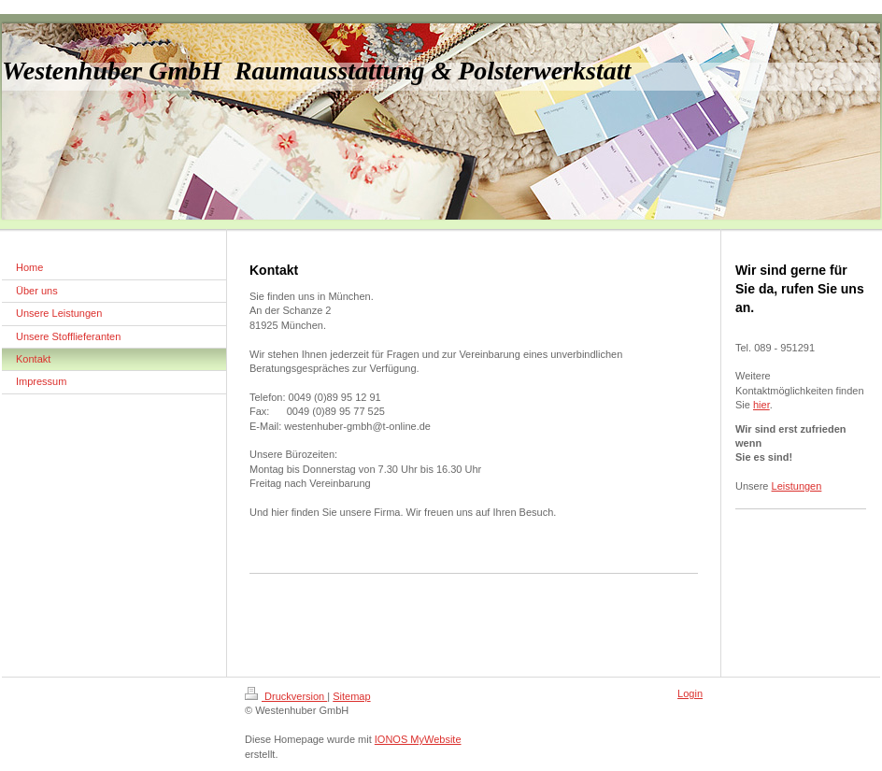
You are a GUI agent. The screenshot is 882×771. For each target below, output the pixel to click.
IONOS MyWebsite (418, 739)
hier (761, 404)
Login (690, 693)
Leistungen (797, 486)
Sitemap (351, 696)
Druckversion (286, 696)
